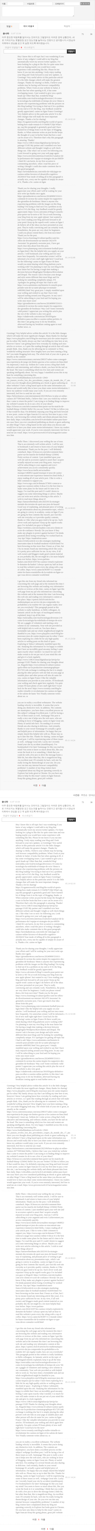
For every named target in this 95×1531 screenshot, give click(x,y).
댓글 (9, 26)
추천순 (84, 795)
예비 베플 (28, 26)
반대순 (92, 795)
